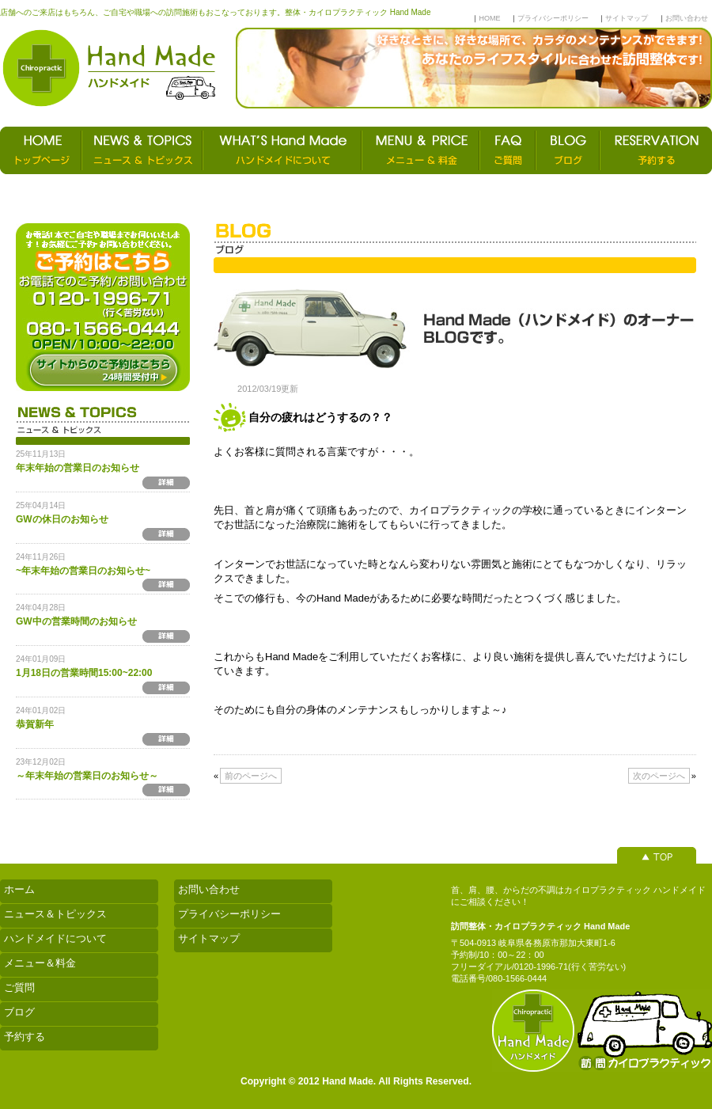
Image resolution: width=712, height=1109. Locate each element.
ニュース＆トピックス (55, 914)
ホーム (19, 889)
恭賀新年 (35, 724)
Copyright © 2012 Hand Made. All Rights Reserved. (356, 1081)
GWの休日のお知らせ (62, 519)
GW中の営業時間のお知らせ (76, 621)
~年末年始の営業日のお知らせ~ (83, 570)
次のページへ (659, 775)
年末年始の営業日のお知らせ (77, 467)
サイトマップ (626, 18)
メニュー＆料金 (40, 963)
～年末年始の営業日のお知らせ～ (87, 775)
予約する (24, 1037)
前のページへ (251, 775)
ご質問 (19, 987)
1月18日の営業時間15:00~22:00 (84, 672)
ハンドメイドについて (55, 938)
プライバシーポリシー (553, 18)
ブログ (19, 1012)
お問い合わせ (686, 18)
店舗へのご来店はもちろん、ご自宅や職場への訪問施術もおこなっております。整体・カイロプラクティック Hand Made (215, 12)
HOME (489, 18)
